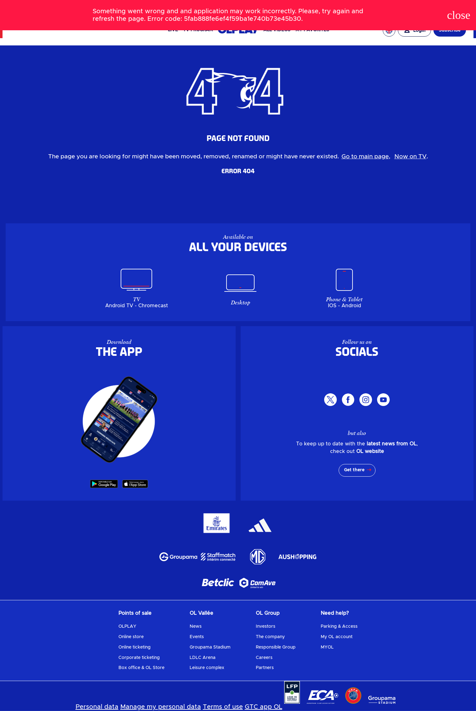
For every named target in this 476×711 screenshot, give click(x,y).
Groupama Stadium (210, 647)
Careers (264, 657)
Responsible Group (275, 647)
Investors (265, 626)
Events (197, 637)
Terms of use (223, 707)
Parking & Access (339, 626)
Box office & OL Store (141, 668)
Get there (354, 470)
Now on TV (410, 157)
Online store (131, 637)
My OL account (337, 637)
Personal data (97, 707)
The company (270, 637)
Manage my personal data (160, 707)
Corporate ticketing (139, 657)
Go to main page (365, 157)
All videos (276, 30)
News (196, 626)
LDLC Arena (202, 657)
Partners (265, 668)
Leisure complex (207, 668)
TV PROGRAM (198, 30)
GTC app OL (263, 707)
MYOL (327, 647)
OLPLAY (127, 626)
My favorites (312, 30)
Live (173, 30)
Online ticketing (134, 647)
